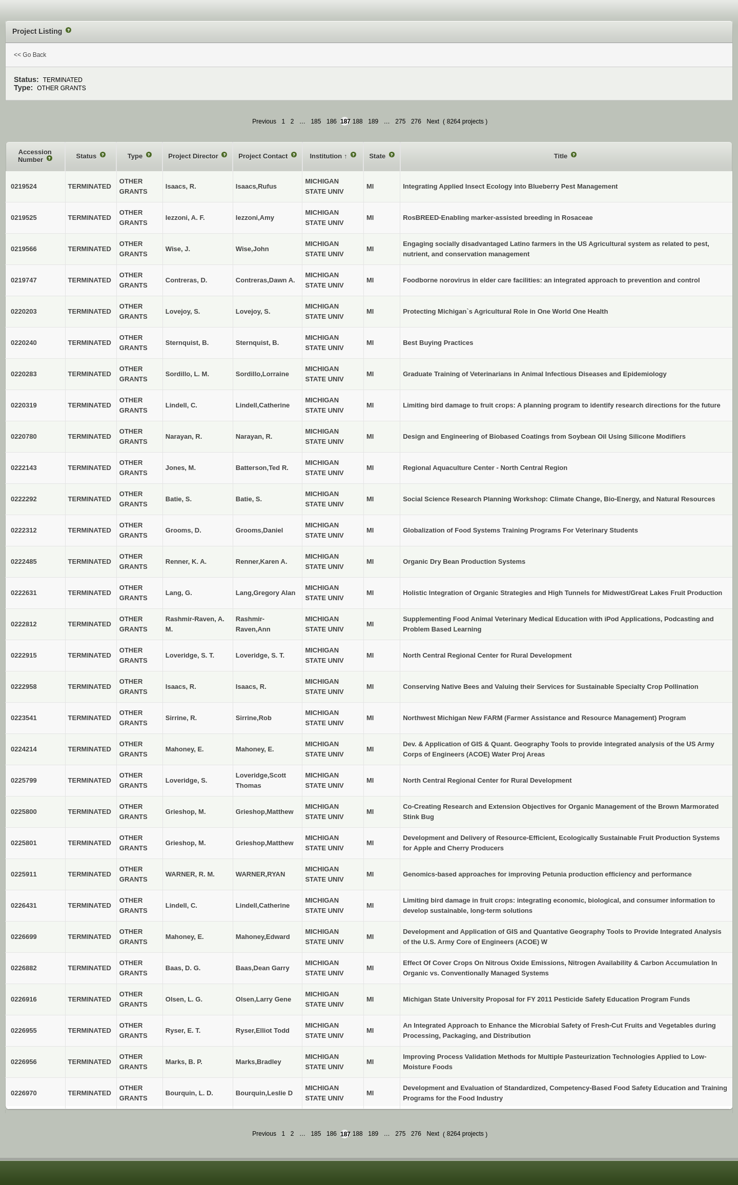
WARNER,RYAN (260, 874)
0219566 (24, 249)
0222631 (24, 593)
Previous (264, 121)
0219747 (24, 280)
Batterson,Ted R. (262, 468)
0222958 (24, 686)
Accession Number (35, 156)
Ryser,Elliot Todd (263, 1030)
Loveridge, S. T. (260, 655)
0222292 (24, 499)
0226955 (24, 1030)
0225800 (24, 811)
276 (416, 121)
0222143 (24, 468)
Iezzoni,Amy (255, 217)
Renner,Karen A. (262, 561)
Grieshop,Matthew (265, 811)
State (378, 156)
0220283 (24, 374)
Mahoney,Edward (263, 937)
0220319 (24, 405)
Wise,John (252, 249)
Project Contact (264, 156)
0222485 (24, 561)
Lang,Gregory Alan (266, 593)
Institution (326, 156)
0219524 (24, 186)
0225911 (24, 874)
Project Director (194, 156)
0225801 (24, 843)
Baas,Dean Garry (263, 968)
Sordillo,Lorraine (262, 374)
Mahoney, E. (255, 749)
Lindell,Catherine (263, 405)
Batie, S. (249, 499)
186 (331, 121)
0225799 (24, 780)
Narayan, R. (254, 436)
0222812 (24, 624)
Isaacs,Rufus (256, 186)
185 (316, 121)
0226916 (24, 999)
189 (373, 121)
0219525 (24, 217)
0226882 (24, 968)
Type (136, 156)
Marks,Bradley (258, 1062)
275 (400, 121)
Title (561, 156)
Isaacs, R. (251, 686)
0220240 (24, 342)
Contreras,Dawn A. (265, 280)
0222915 (24, 655)
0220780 (24, 436)
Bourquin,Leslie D (264, 1093)
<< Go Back (30, 54)
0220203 (24, 311)
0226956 (24, 1062)
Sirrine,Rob (254, 718)
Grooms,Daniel (259, 530)
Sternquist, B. (257, 342)
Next (432, 121)
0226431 (24, 905)
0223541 (24, 718)
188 (358, 121)
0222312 (24, 530)
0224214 (24, 749)
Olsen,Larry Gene (263, 999)
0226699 (24, 937)
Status (87, 156)
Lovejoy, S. (253, 311)
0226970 (24, 1093)
